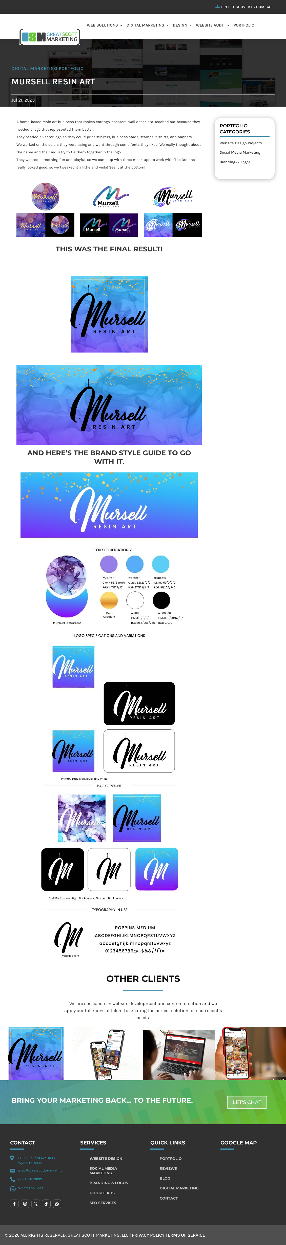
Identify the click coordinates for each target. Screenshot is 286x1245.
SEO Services (103, 1203)
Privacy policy (148, 1235)
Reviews (168, 1168)
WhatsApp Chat (30, 1188)
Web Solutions (102, 25)
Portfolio (244, 25)
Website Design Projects (241, 143)
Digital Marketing (145, 25)
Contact (111, 48)
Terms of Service (185, 1235)
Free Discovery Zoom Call (248, 7)
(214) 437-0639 (30, 1179)
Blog (165, 1178)
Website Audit (210, 25)
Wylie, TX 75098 (31, 1163)
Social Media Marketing (240, 152)
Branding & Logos (235, 162)
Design (180, 25)
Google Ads (102, 1193)
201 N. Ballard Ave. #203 (37, 1158)
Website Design (106, 1158)
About (93, 48)
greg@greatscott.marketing (40, 1170)
